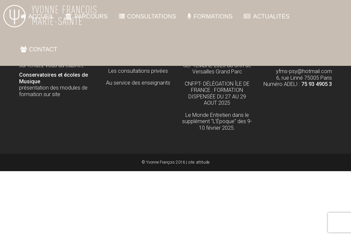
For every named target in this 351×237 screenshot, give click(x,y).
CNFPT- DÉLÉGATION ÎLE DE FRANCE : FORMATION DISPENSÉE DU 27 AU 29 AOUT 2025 (217, 93)
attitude (202, 162)
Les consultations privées (138, 71)
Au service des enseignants (138, 83)
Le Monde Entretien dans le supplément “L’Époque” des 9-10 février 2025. (217, 121)
